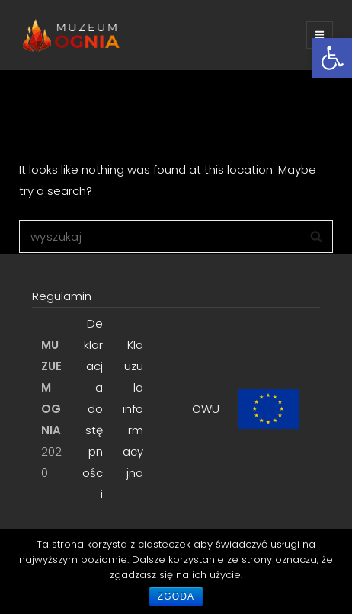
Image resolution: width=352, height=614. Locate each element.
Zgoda (176, 596)
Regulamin (61, 296)
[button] (332, 58)
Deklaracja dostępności (92, 408)
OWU (205, 409)
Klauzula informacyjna (133, 409)
